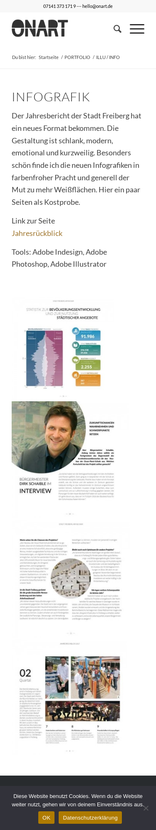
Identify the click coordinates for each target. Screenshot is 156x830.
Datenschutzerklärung (90, 818)
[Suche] (113, 28)
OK (46, 818)
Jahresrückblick (37, 233)
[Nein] (145, 808)
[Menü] (132, 28)
